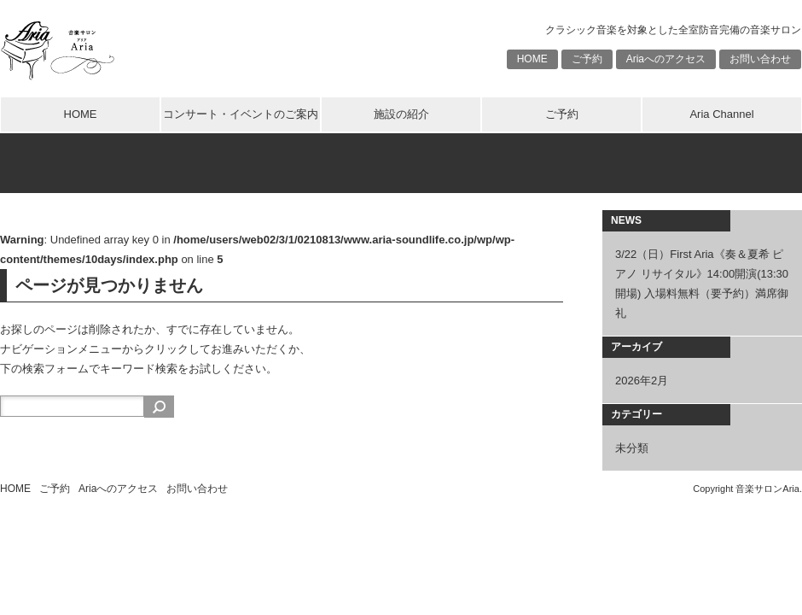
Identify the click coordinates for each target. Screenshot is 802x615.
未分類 (631, 448)
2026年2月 (641, 380)
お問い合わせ (760, 59)
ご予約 (587, 59)
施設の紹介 (401, 114)
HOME (532, 59)
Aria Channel (721, 114)
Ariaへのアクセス (666, 59)
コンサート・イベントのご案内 (240, 114)
